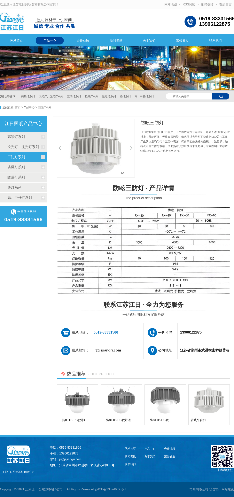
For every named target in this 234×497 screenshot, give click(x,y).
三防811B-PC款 (158, 420)
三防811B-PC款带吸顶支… (121, 420)
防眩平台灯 (198, 420)
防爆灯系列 (92, 96)
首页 (17, 107)
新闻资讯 (116, 40)
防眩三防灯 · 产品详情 (143, 193)
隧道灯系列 (109, 96)
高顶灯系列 (28, 96)
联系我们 (215, 40)
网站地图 (170, 4)
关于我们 (149, 40)
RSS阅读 (189, 4)
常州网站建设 (224, 489)
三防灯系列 (74, 96)
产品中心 (49, 40)
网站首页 (16, 40)
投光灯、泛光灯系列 (51, 96)
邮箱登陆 (207, 4)
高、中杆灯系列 (144, 96)
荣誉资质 (182, 40)
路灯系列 (125, 96)
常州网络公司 (199, 489)
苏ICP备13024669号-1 (110, 489)
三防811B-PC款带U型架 (75, 420)
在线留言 (225, 4)
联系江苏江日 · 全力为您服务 (143, 309)
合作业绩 (83, 40)
